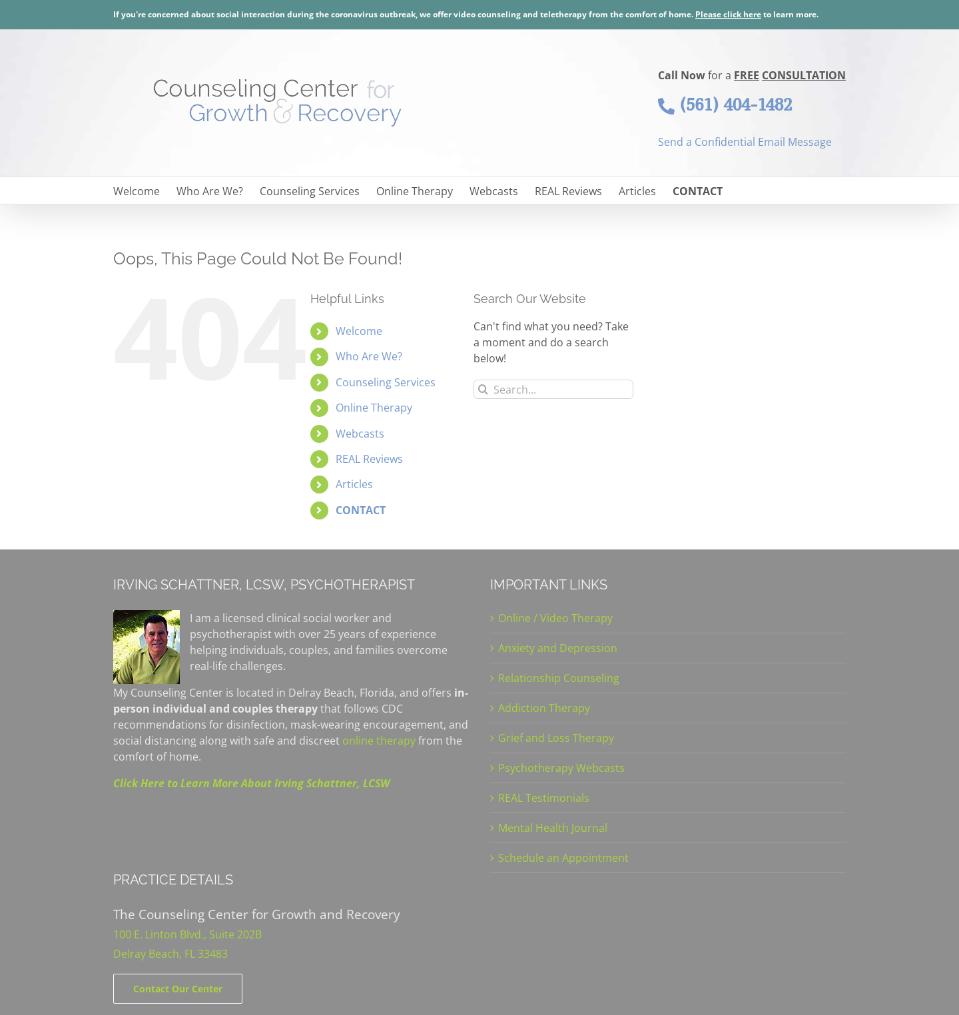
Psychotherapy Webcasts (561, 768)
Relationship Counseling (558, 678)
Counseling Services (386, 382)
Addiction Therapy (544, 708)
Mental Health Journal (552, 828)
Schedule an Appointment (563, 857)
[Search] (483, 389)
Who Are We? (369, 356)
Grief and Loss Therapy (556, 738)
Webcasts (360, 433)
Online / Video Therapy (555, 618)
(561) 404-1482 (725, 105)
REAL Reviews (369, 459)
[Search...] (553, 389)
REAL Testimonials (543, 798)
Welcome (359, 331)
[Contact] (177, 989)
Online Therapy (374, 407)
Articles (354, 484)
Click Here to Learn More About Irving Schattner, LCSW (251, 783)
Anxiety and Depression (557, 648)
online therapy (379, 740)
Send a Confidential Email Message (745, 142)
